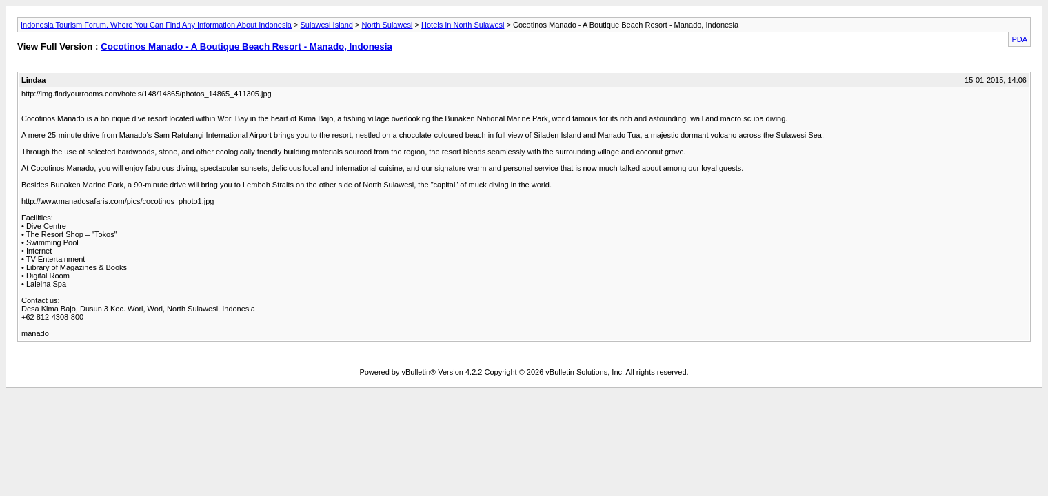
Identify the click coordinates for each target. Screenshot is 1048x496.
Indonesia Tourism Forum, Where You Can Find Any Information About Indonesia (156, 25)
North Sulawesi (387, 25)
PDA (1019, 39)
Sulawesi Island (327, 25)
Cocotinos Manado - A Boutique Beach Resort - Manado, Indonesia (246, 46)
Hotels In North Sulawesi (462, 25)
